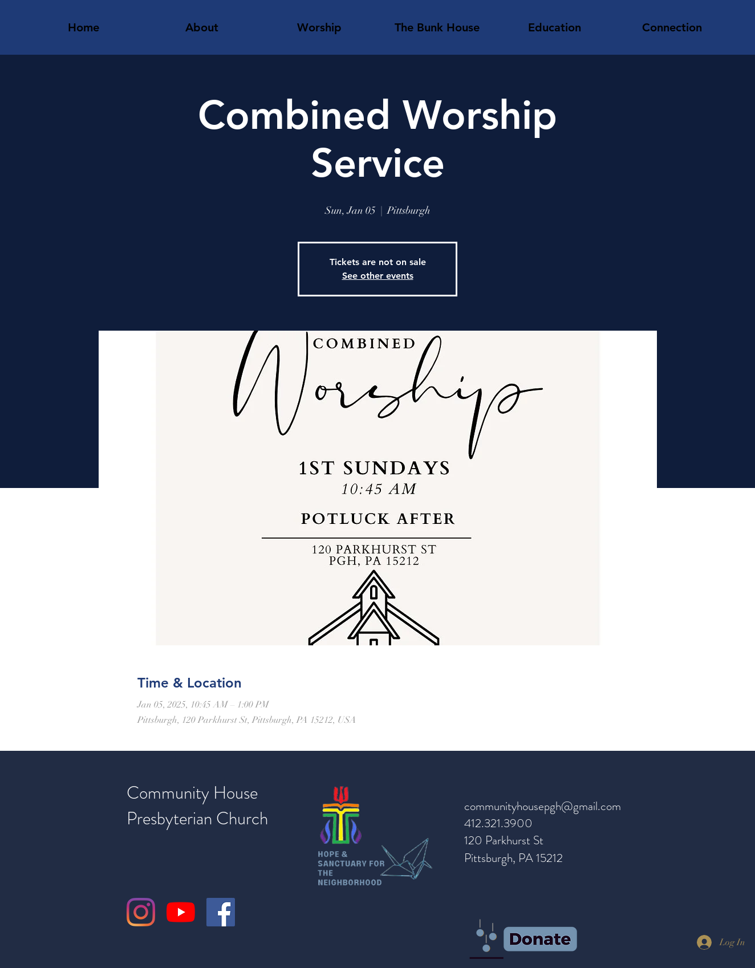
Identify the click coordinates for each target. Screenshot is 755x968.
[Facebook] (220, 912)
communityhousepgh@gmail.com (542, 806)
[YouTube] (181, 912)
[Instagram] (141, 912)
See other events (377, 275)
